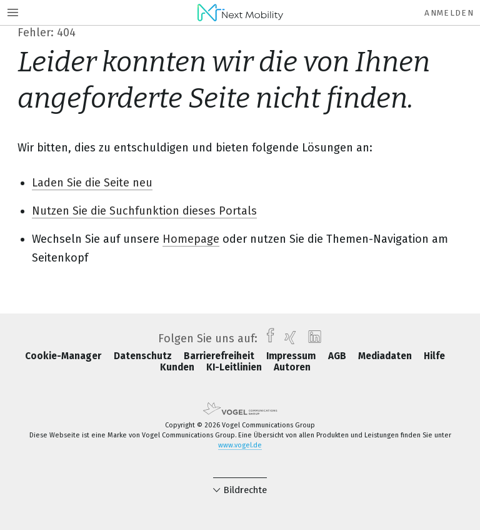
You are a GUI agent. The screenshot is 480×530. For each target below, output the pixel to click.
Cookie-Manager (64, 356)
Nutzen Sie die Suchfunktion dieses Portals (144, 211)
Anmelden (449, 13)
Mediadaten (386, 356)
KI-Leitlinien (235, 367)
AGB (338, 356)
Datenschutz (144, 356)
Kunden (178, 367)
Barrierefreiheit (220, 356)
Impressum (292, 356)
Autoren (292, 367)
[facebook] (267, 338)
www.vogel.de (240, 445)
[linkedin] (311, 338)
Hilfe (434, 356)
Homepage (190, 239)
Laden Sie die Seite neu (92, 183)
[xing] (287, 338)
